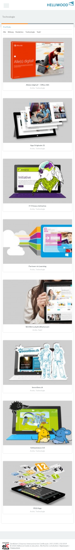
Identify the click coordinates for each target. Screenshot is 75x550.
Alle (4, 32)
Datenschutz (15, 548)
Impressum (64, 546)
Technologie (30, 32)
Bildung (11, 32)
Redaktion (19, 32)
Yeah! (39, 32)
